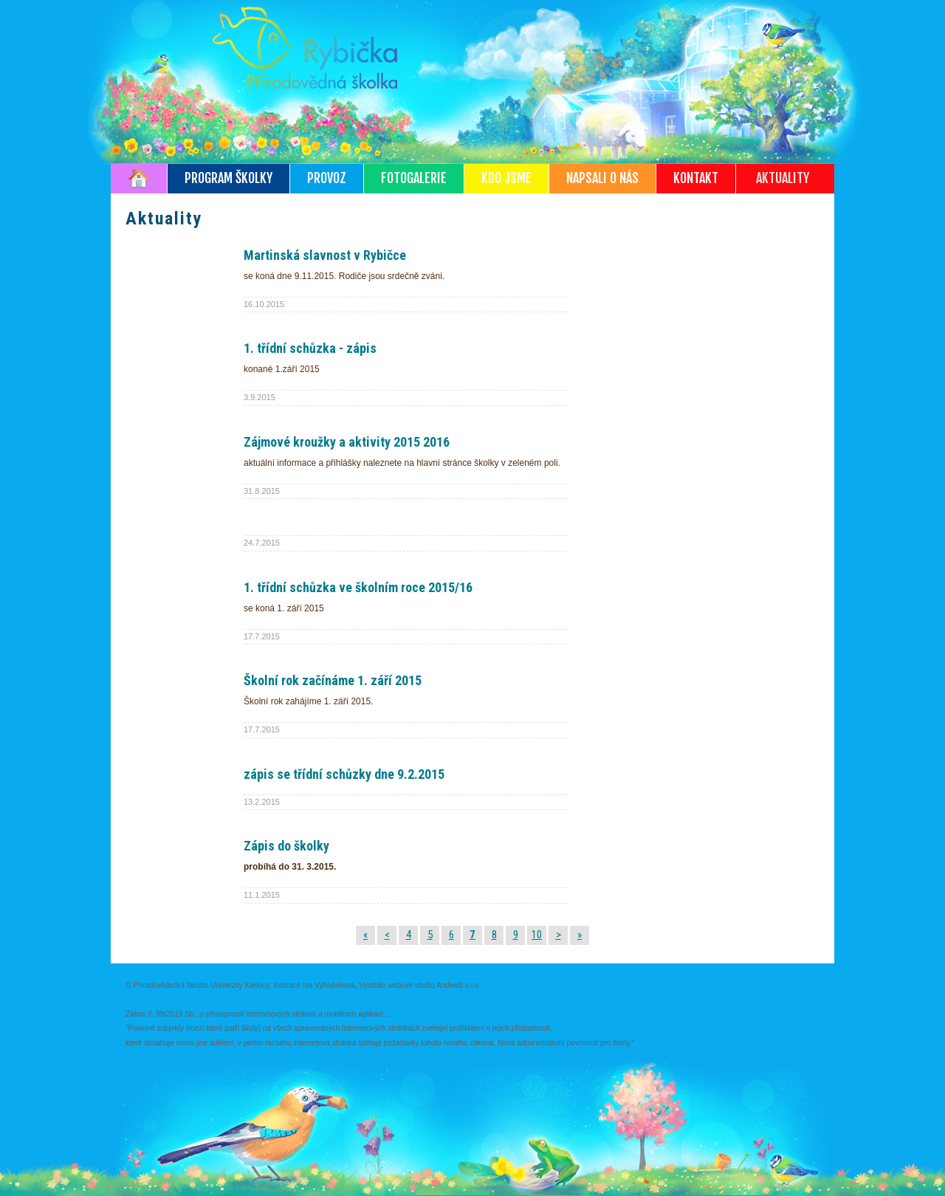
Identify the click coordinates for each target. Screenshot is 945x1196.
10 (537, 934)
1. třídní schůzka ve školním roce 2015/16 (358, 587)
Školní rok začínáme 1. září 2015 (333, 680)
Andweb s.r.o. (458, 985)
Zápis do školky (286, 845)
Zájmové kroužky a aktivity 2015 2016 (347, 442)
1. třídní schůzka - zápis (310, 348)
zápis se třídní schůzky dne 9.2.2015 (344, 774)
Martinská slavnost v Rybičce (325, 255)
